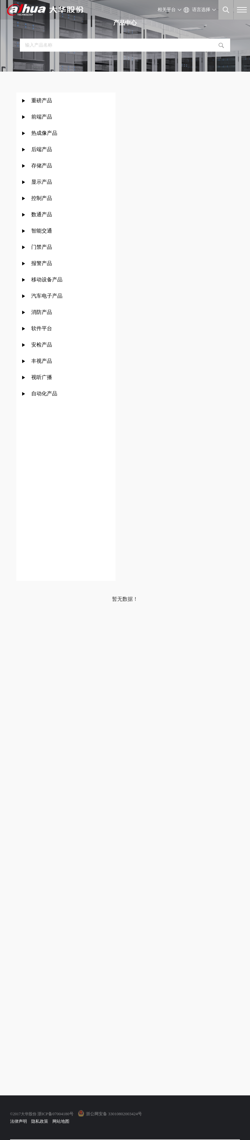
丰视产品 (41, 361)
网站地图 (60, 1121)
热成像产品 (44, 133)
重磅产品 (41, 100)
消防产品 (41, 312)
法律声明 (18, 1121)
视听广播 (41, 377)
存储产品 (41, 165)
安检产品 (41, 344)
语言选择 (201, 9)
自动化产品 (44, 393)
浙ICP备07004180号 (55, 1113)
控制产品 (42, 198)
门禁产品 (41, 247)
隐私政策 (39, 1121)
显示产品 (41, 182)
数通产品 (41, 214)
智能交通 (41, 230)
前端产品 (41, 117)
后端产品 (41, 149)
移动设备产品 (46, 279)
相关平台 (167, 9)
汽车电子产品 (46, 296)
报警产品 (41, 263)
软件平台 (41, 328)
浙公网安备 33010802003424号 (114, 1113)
